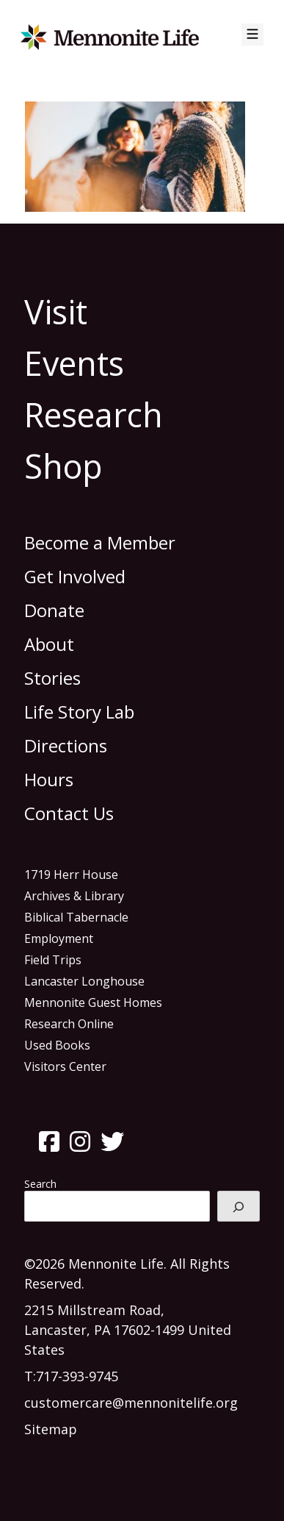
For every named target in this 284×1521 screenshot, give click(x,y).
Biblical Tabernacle (76, 917)
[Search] (238, 1206)
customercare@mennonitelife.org (131, 1402)
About (49, 644)
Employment (58, 938)
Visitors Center (65, 1066)
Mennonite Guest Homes (93, 1002)
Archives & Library (74, 896)
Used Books (57, 1045)
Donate (54, 610)
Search (40, 1184)
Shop (63, 466)
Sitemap (50, 1429)
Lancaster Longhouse (84, 981)
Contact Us (69, 813)
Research (93, 414)
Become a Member (99, 542)
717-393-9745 (77, 1376)
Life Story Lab (79, 711)
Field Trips (52, 960)
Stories (52, 678)
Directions (65, 745)
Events (74, 363)
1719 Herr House (71, 874)
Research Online (69, 1024)
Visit (55, 311)
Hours (48, 779)
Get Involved (74, 576)
